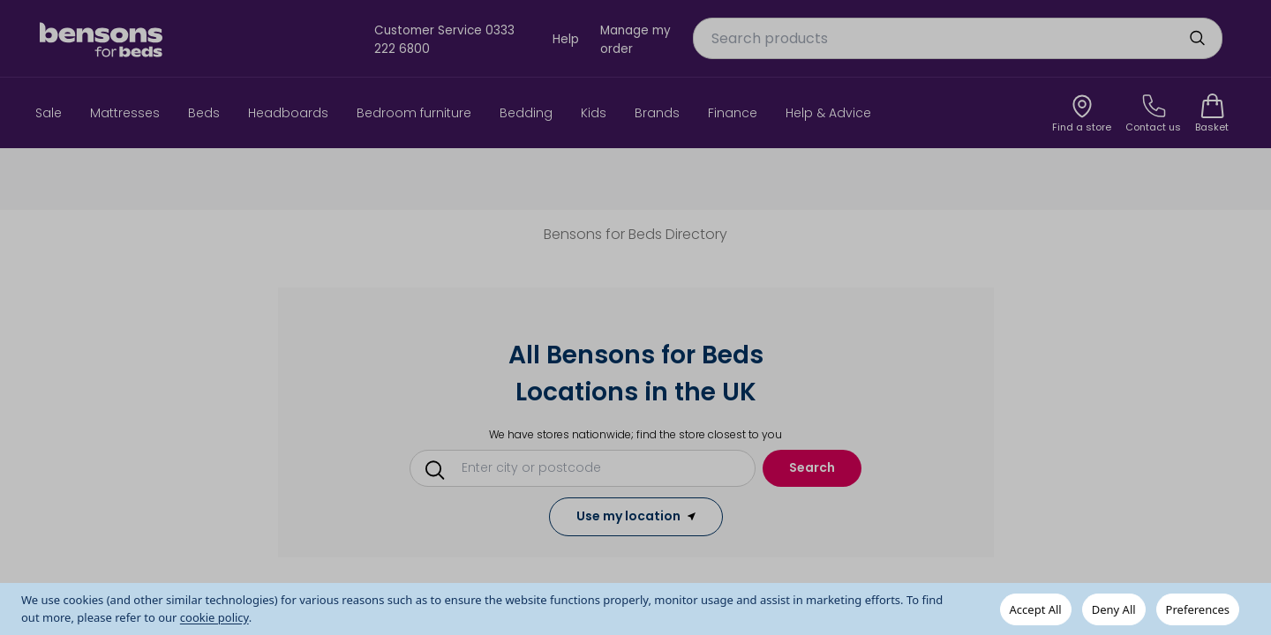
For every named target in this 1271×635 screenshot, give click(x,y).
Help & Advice (828, 113)
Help (566, 39)
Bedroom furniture (414, 113)
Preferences (1198, 609)
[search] (1197, 37)
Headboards (288, 113)
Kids (593, 113)
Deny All (1114, 609)
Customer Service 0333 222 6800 (444, 39)
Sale (48, 113)
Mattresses (125, 113)
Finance (732, 113)
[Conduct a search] (589, 467)
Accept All (1036, 609)
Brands (657, 113)
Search (812, 467)
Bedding (526, 113)
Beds (204, 113)
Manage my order (635, 39)
